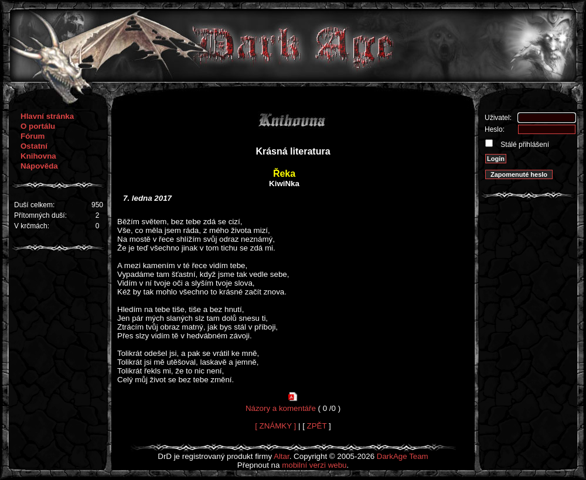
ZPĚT (317, 425)
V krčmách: (31, 226)
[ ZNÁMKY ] (275, 425)
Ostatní (34, 146)
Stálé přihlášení (524, 144)
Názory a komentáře (281, 408)
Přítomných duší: (40, 215)
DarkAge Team (402, 456)
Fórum (33, 136)
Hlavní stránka (47, 116)
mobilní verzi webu (314, 465)
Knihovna (38, 156)
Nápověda (39, 166)
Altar (281, 456)
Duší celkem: (34, 205)
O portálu (38, 126)
